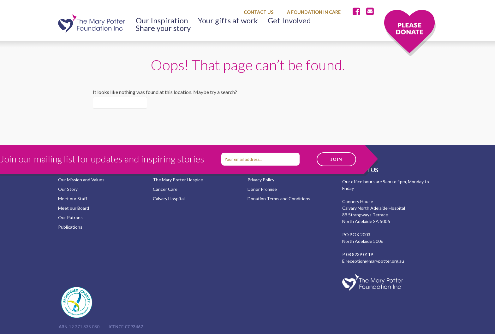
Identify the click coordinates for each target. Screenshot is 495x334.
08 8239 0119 (359, 254)
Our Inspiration (162, 20)
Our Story (68, 189)
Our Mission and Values (81, 179)
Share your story (163, 28)
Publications (70, 227)
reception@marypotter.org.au (375, 261)
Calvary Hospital (169, 198)
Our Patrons (70, 217)
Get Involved (289, 20)
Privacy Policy (261, 179)
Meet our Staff (72, 198)
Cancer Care (165, 189)
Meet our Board (73, 208)
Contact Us (258, 12)
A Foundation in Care (314, 12)
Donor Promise (262, 189)
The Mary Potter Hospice (178, 179)
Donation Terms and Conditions (279, 198)
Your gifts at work (228, 20)
